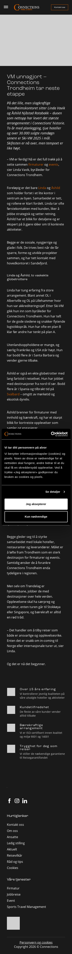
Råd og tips (15, 862)
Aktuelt (12, 849)
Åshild (55, 188)
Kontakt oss (59, 7)
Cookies (12, 868)
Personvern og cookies (36, 942)
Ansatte (12, 837)
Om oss (12, 831)
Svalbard (13, 394)
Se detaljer (53, 491)
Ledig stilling (16, 843)
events (53, 164)
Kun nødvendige (36, 516)
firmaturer (36, 164)
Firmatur (13, 888)
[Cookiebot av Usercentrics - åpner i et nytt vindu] (51, 434)
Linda (42, 188)
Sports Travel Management (26, 907)
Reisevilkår (14, 855)
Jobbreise (14, 894)
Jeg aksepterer (36, 504)
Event (11, 900)
